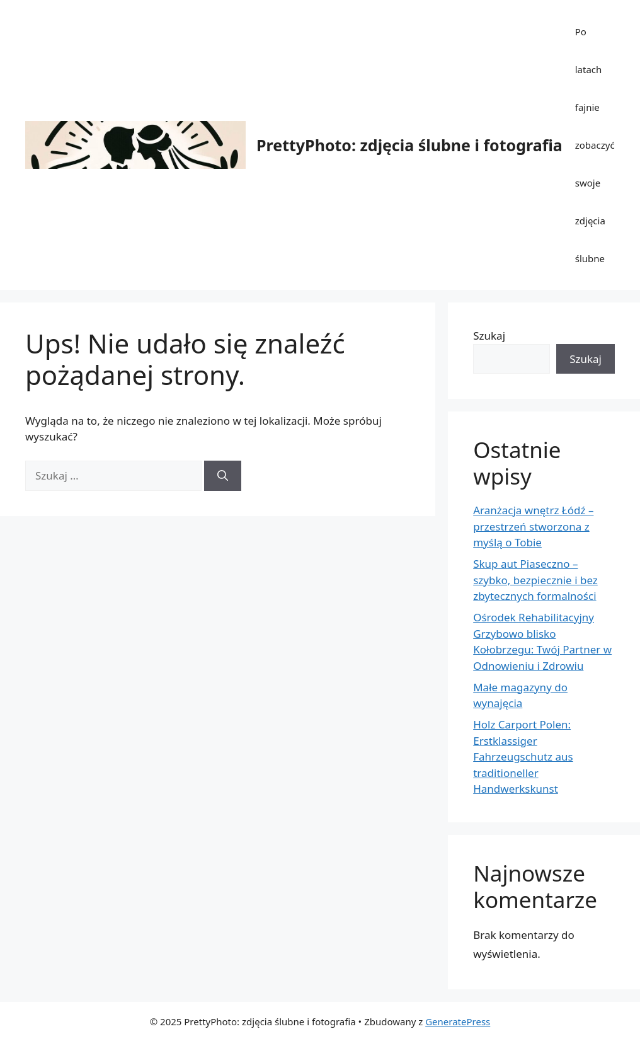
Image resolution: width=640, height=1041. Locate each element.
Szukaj (489, 335)
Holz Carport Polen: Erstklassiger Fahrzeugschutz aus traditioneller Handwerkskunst (523, 756)
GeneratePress (457, 1021)
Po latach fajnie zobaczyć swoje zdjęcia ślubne (595, 145)
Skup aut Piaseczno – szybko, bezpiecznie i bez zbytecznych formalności (535, 579)
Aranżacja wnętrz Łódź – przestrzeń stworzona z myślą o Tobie (533, 526)
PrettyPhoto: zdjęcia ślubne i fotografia (409, 145)
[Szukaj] (222, 476)
